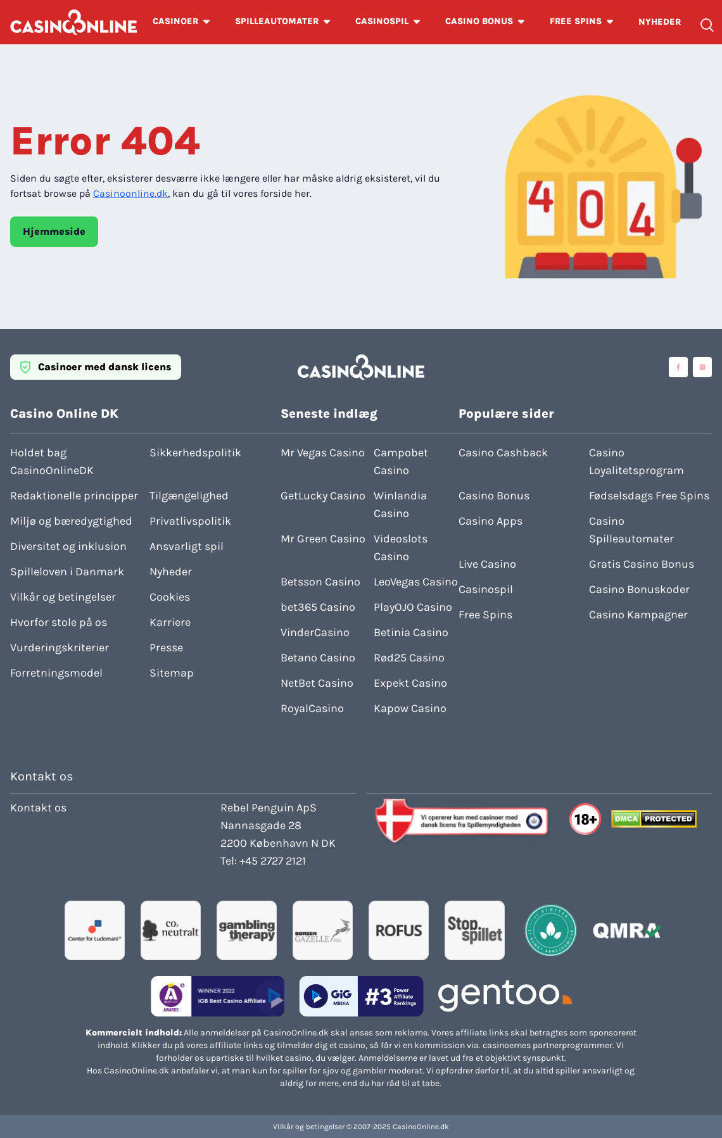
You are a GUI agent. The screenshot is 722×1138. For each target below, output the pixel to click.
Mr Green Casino (323, 539)
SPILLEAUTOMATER (277, 21)
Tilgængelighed (189, 496)
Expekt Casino (410, 683)
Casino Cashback (503, 453)
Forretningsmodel (56, 673)
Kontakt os (38, 808)
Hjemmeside (54, 231)
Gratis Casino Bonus (641, 564)
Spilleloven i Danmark (67, 571)
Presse (166, 647)
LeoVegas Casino (416, 582)
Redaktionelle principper (74, 496)
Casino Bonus (494, 496)
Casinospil (486, 589)
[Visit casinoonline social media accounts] (678, 367)
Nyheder (170, 571)
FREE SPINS (576, 21)
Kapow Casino (410, 708)
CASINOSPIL (381, 21)
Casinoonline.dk (130, 193)
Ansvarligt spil (186, 546)
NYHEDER (659, 21)
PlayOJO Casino (413, 607)
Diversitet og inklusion (68, 546)
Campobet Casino (401, 461)
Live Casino (487, 564)
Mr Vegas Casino (323, 453)
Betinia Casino (411, 632)
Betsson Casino (320, 582)
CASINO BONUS (479, 21)
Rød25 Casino (409, 658)
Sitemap (171, 673)
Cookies (169, 597)
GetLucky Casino (323, 496)
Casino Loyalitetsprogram (636, 461)
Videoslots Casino (401, 547)
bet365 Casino (318, 607)
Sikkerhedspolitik (195, 453)
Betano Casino (318, 658)
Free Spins (485, 615)
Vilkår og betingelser (63, 597)
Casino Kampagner (638, 615)
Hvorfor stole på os (58, 622)
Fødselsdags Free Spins (649, 496)
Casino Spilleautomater (631, 530)
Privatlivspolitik (190, 521)
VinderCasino (315, 632)
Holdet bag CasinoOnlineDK (52, 461)
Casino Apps (490, 521)
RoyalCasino (312, 708)
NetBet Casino (317, 683)
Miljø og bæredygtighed (71, 521)
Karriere (170, 622)
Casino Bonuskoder (639, 589)
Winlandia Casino (400, 504)
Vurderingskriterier (59, 647)
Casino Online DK (64, 413)
